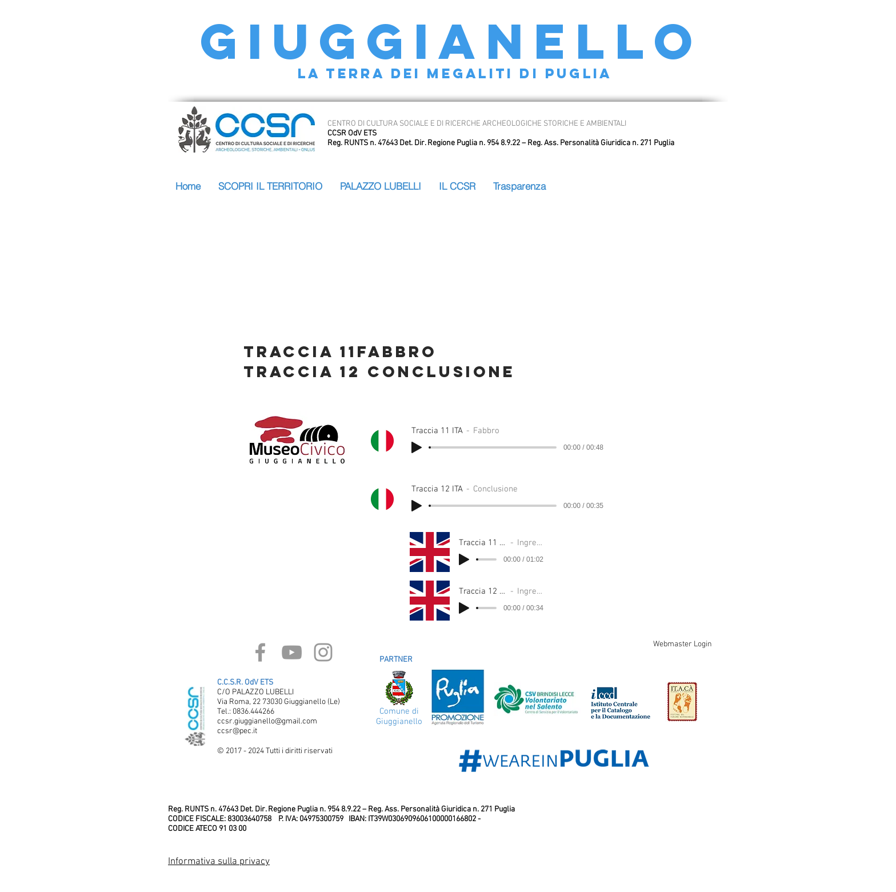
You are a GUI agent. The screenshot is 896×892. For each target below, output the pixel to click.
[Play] (416, 447)
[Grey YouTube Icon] (291, 652)
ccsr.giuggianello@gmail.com (267, 721)
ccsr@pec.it (237, 731)
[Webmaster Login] (682, 644)
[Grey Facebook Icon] (260, 652)
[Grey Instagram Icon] (323, 652)
